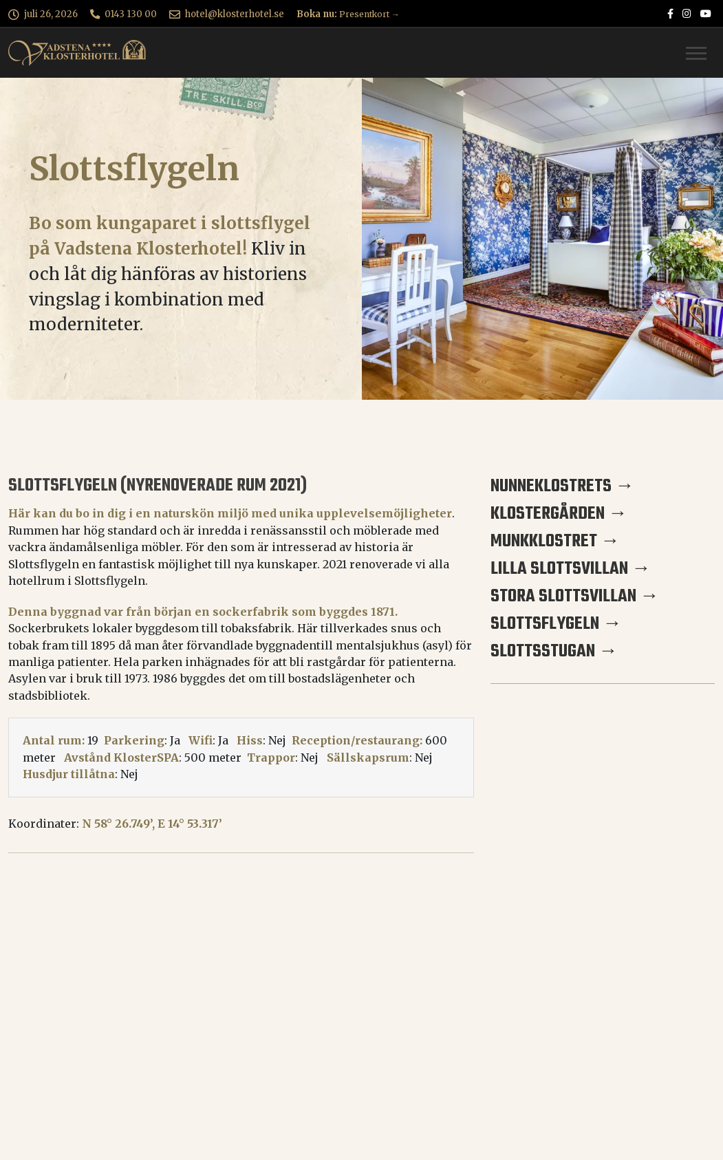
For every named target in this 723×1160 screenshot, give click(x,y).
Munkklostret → (555, 541)
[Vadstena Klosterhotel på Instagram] (686, 14)
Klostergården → (558, 514)
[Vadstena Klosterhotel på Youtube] (705, 14)
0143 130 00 (131, 14)
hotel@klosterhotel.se (234, 14)
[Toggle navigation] (696, 53)
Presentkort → (369, 14)
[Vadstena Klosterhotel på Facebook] (670, 14)
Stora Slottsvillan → (574, 596)
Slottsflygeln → (556, 624)
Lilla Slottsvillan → (570, 569)
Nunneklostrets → (562, 486)
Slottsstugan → (554, 651)
